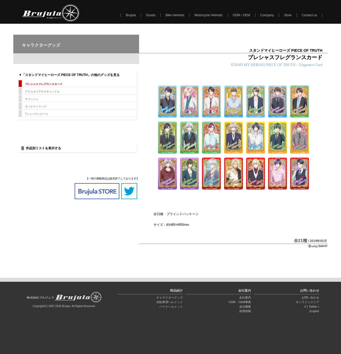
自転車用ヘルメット (169, 302)
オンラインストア (307, 302)
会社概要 (245, 306)
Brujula (131, 15)
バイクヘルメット (171, 306)
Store (288, 15)
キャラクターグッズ (169, 297)
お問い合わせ (310, 297)
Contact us (309, 15)
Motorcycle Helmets (208, 15)
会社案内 (245, 297)
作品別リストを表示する (43, 148)
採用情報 (245, 311)
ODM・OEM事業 (240, 302)
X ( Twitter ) (311, 306)
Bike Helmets (174, 15)
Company (267, 15)
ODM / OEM (241, 15)
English (314, 311)
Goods (150, 15)
